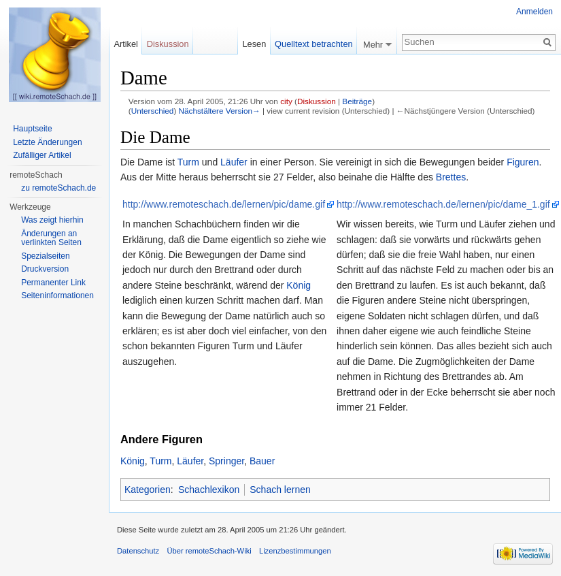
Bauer (262, 460)
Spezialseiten (45, 256)
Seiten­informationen (57, 295)
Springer (226, 460)
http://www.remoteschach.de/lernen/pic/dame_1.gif (443, 204)
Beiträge (357, 101)
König (298, 285)
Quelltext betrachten (314, 44)
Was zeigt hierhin (52, 220)
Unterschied (152, 110)
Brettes (451, 177)
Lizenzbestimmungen (295, 551)
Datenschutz (138, 551)
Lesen (254, 44)
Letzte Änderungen (47, 142)
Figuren (523, 162)
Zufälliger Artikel (42, 155)
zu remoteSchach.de (58, 188)
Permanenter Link (53, 282)
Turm (188, 162)
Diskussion (316, 101)
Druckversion (45, 269)
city (286, 101)
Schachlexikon (208, 489)
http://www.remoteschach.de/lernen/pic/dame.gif (223, 204)
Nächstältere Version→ (219, 110)
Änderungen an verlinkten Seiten (51, 238)
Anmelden (534, 11)
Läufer (234, 162)
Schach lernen (280, 489)
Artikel (126, 44)
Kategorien (147, 489)
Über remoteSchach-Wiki (209, 551)
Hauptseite (32, 128)
